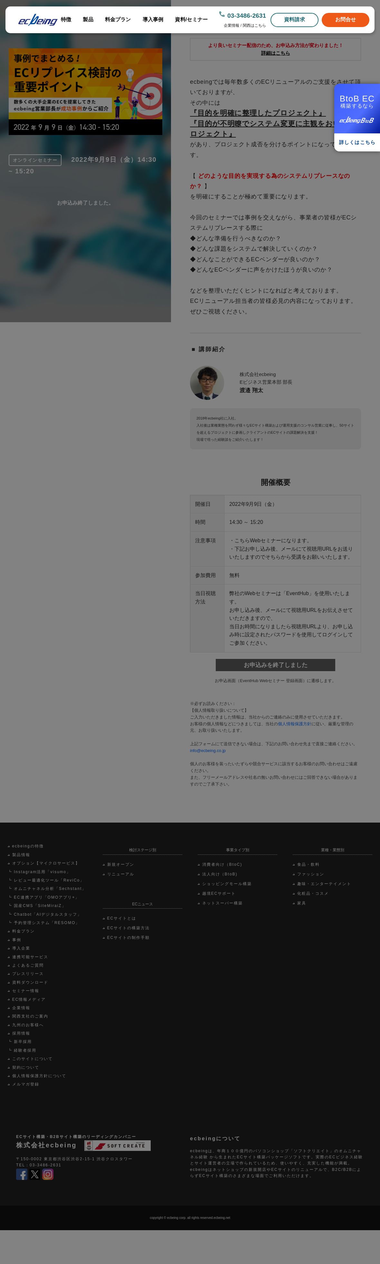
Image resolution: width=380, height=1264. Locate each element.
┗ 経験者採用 (22, 1050)
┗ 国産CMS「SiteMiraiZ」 (37, 905)
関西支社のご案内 (30, 1016)
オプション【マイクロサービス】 (46, 863)
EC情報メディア (29, 999)
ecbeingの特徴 (28, 846)
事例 (16, 940)
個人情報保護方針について (39, 1076)
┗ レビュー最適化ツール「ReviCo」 (46, 880)
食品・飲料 (308, 864)
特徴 (66, 19)
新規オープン (120, 864)
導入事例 (153, 19)
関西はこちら (254, 25)
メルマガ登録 (25, 1084)
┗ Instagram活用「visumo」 (39, 872)
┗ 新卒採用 (20, 1041)
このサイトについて (32, 1059)
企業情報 (231, 25)
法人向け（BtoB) (220, 874)
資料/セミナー (191, 19)
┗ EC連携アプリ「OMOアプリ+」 (44, 897)
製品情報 (21, 855)
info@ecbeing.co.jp (208, 750)
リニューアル (120, 874)
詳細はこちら (275, 53)
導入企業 (21, 948)
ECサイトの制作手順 (128, 937)
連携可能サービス (30, 957)
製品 (88, 19)
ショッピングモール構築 (227, 884)
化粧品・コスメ (313, 893)
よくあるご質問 (28, 965)
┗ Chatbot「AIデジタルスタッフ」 (45, 914)
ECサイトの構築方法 (128, 928)
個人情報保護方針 (294, 723)
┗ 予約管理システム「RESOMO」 (44, 923)
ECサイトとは (122, 918)
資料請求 (294, 19)
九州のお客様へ (28, 1025)
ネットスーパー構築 (222, 903)
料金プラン (118, 19)
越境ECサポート (219, 893)
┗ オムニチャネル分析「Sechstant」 (47, 888)
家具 (301, 903)
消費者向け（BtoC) (222, 864)
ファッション (310, 874)
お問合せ (345, 19)
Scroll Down (177, 238)
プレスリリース (28, 973)
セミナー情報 (25, 991)
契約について (25, 1067)
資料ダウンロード (30, 982)
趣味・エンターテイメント (324, 884)
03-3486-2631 (246, 15)
